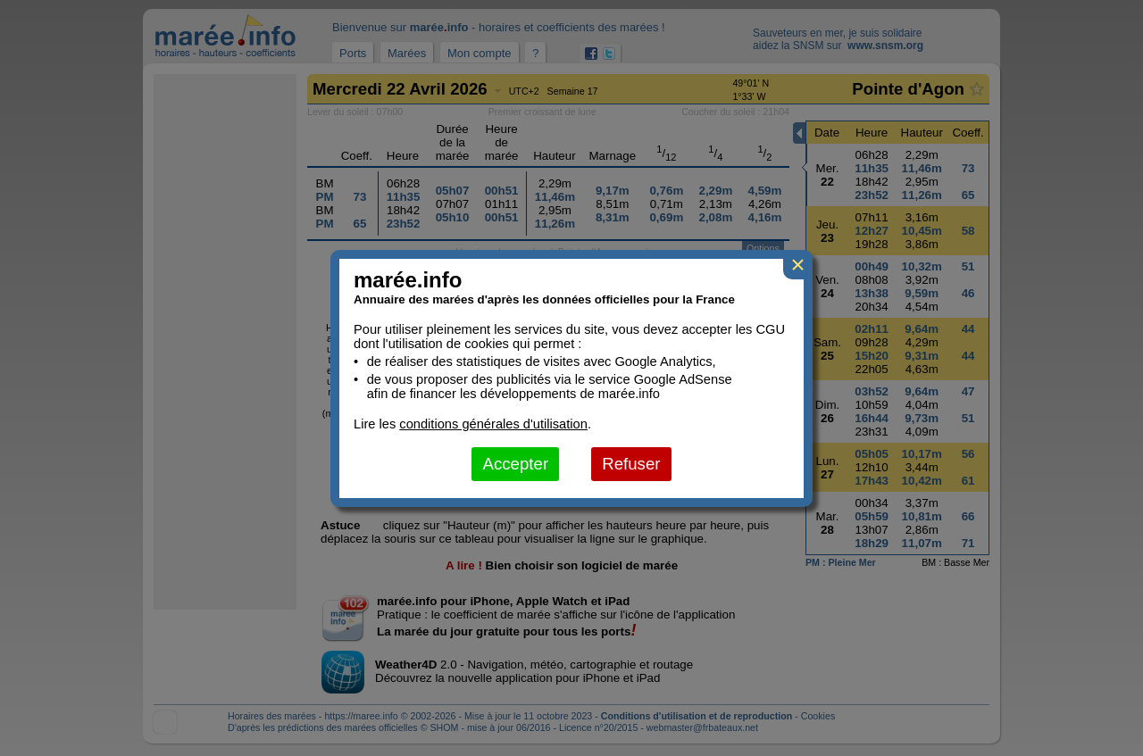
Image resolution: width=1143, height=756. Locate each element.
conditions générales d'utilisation (493, 424)
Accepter (515, 463)
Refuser (631, 463)
